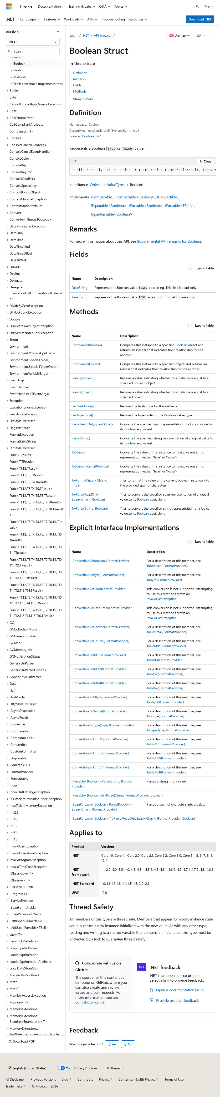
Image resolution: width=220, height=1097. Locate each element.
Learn (73, 35)
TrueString (79, 297)
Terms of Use (174, 1079)
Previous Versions (43, 1079)
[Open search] (197, 6)
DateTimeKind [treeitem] (20, 246)
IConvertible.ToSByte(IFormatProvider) (99, 697)
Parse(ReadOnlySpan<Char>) (93, 424)
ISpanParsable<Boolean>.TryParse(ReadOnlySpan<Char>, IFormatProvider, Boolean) (133, 818)
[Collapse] (58, 32)
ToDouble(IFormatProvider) (166, 646)
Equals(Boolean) (83, 378)
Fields (77, 85)
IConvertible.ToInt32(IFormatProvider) (99, 669)
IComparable (101, 196)
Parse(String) (81, 438)
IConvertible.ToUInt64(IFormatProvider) (100, 767)
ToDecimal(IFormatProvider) (167, 632)
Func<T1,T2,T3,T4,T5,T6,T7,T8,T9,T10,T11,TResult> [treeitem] (36, 550)
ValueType (115, 184)
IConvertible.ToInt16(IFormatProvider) (99, 655)
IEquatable (99, 205)
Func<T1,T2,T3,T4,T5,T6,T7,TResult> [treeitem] (35, 502)
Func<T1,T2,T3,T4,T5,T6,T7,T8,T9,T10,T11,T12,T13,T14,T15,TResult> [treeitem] (36, 600)
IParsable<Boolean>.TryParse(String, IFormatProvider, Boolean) (117, 795)
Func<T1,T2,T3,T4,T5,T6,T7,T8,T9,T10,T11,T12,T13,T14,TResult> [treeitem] (36, 587)
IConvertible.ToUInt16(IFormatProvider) (100, 739)
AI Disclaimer (15, 1079)
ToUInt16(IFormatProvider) (166, 744)
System (94, 124)
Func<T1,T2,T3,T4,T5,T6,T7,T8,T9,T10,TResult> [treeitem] (36, 537)
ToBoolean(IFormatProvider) (167, 565)
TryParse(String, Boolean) (90, 508)
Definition (80, 72)
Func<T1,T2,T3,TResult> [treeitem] (27, 475)
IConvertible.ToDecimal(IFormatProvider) (101, 627)
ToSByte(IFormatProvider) (165, 702)
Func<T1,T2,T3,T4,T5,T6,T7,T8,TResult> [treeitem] (36, 512)
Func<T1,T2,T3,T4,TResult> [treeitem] (29, 482)
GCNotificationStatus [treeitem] (25, 656)
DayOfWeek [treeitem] (18, 260)
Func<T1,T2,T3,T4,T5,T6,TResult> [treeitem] (33, 495)
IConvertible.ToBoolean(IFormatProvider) (101, 560)
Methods (79, 91)
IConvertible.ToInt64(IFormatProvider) (99, 683)
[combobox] (33, 42)
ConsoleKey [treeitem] (18, 165)
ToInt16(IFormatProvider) (165, 660)
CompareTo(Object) (86, 364)
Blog (65, 1079)
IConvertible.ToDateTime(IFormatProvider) (102, 607)
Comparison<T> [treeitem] (22, 131)
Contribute (85, 1079)
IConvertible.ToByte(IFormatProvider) (98, 574)
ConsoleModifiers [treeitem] (22, 178)
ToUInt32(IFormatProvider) (166, 758)
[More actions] (212, 35)
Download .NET (200, 19)
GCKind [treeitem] (15, 642)
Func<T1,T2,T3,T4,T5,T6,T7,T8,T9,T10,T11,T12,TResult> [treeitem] (36, 562)
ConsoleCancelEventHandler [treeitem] (30, 151)
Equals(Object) (82, 392)
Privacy (104, 1079)
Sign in (209, 6)
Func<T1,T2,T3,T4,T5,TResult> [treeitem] (31, 488)
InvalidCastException (162, 598)
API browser (103, 35)
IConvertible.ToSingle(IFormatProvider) (100, 711)
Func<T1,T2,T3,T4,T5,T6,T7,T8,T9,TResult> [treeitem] (36, 524)
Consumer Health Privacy (136, 1079)
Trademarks (14, 1086)
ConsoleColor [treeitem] (19, 158)
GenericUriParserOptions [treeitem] (28, 670)
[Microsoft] (9, 6)
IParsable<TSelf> (179, 205)
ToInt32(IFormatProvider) (165, 674)
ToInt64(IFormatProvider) (165, 688)
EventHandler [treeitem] (19, 387)
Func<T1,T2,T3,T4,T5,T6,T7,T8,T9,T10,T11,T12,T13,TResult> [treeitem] (36, 575)
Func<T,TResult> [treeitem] (22, 461)
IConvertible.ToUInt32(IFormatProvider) (100, 753)
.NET (85, 35)
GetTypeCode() (82, 415)
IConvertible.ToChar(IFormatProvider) (99, 588)
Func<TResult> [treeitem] (21, 455)
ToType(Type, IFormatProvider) (168, 730)
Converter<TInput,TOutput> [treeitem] (30, 219)
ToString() (79, 452)
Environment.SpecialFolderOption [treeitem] (34, 366)
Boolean (145, 196)
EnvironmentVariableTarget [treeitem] (29, 373)
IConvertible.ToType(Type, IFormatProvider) (103, 725)
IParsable (136, 205)
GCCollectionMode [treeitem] (23, 629)
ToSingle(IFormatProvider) (165, 716)
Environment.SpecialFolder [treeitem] (29, 360)
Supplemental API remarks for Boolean (169, 241)
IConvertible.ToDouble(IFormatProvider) (100, 641)
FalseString (79, 287)
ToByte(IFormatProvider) (164, 579)
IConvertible (167, 196)
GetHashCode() (83, 406)
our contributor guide (96, 1000)
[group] (142, 170)
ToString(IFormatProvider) (90, 466)
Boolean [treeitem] (19, 63)
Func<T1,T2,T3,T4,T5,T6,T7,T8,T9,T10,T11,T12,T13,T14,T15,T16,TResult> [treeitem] (36, 613)
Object (95, 184)
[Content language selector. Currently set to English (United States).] (27, 1068)
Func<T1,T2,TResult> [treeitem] (25, 468)
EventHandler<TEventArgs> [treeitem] (30, 393)
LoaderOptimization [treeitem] (24, 954)
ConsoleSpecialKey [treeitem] (23, 185)
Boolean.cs (90, 136)
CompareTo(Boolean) (87, 345)
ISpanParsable (102, 214)
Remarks (79, 79)
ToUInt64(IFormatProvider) (166, 772)
